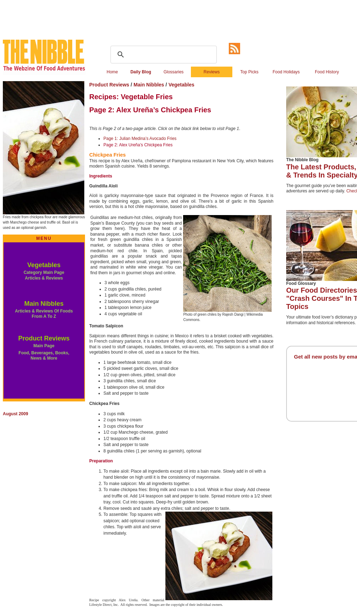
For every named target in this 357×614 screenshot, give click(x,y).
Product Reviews (43, 338)
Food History (327, 71)
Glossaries (174, 71)
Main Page (43, 345)
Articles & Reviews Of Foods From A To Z (44, 314)
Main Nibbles (43, 303)
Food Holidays (286, 71)
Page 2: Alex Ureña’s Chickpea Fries (137, 144)
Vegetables (44, 265)
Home (112, 71)
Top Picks (249, 71)
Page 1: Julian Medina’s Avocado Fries (139, 138)
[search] (162, 54)
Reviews (212, 71)
